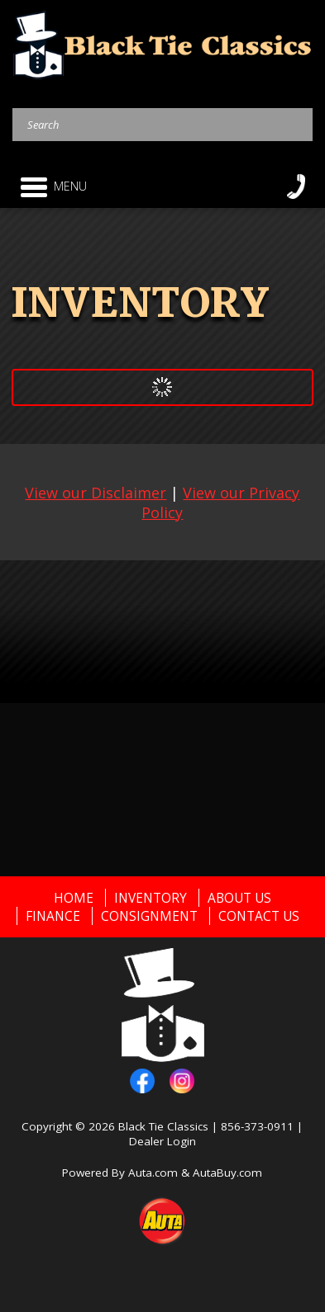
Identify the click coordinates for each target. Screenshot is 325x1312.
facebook (142, 1081)
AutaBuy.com (227, 1172)
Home (73, 898)
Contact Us (258, 916)
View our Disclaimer (95, 493)
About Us (239, 898)
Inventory (150, 898)
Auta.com (153, 1172)
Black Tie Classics (163, 1126)
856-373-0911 (257, 1126)
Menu (54, 186)
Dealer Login (162, 1141)
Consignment (149, 916)
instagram (182, 1081)
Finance (53, 916)
